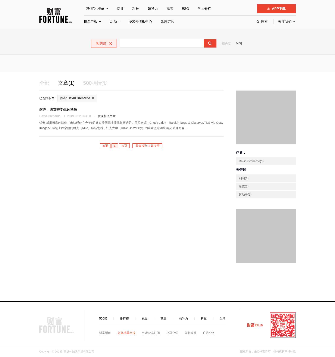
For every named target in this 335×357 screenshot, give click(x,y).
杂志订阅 (167, 21)
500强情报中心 (140, 21)
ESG (185, 8)
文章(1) (66, 83)
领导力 (153, 8)
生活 (223, 318)
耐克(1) (243, 186)
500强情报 (95, 83)
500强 (103, 318)
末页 (124, 145)
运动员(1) (245, 194)
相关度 (226, 43)
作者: (75, 98)
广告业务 (209, 333)
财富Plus (255, 325)
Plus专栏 (204, 8)
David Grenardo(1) (251, 161)
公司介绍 (172, 333)
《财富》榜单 (94, 8)
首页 (105, 145)
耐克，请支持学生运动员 (58, 109)
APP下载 (276, 8)
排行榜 (124, 318)
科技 (135, 8)
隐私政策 (191, 333)
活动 (113, 21)
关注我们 (285, 21)
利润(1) (243, 178)
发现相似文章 (107, 116)
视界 (145, 318)
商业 (120, 8)
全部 (44, 83)
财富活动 (105, 333)
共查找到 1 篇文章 (147, 145)
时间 (239, 43)
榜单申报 (90, 21)
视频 (169, 8)
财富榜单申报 (126, 333)
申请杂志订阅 (151, 333)
